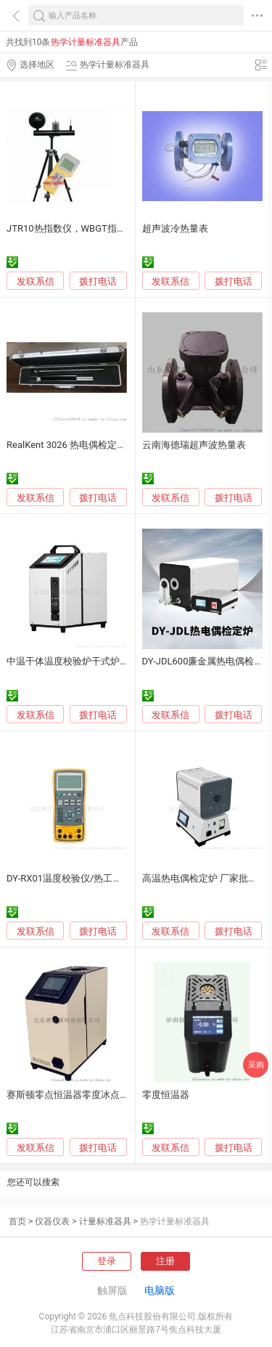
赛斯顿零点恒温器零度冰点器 (68, 1094)
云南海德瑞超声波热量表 (194, 444)
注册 (165, 1261)
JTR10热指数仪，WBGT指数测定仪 (80, 228)
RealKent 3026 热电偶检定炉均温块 (80, 444)
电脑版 (159, 1290)
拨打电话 (98, 281)
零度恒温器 (165, 1094)
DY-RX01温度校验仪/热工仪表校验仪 (83, 878)
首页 (17, 1221)
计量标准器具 (105, 1221)
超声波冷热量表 (175, 228)
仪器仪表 (52, 1221)
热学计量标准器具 (175, 1221)
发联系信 (35, 281)
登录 (106, 1261)
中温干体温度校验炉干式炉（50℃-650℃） (96, 661)
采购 (256, 1065)
